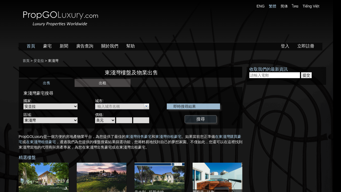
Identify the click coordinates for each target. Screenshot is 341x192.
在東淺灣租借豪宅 (41, 142)
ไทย (295, 6)
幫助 (130, 46)
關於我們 (109, 46)
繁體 (272, 6)
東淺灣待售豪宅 (138, 136)
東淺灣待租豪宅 (168, 136)
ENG (261, 6)
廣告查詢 (84, 46)
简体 (284, 6)
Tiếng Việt (311, 6)
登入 (285, 46)
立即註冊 (305, 46)
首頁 (31, 46)
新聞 (64, 46)
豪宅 (47, 46)
